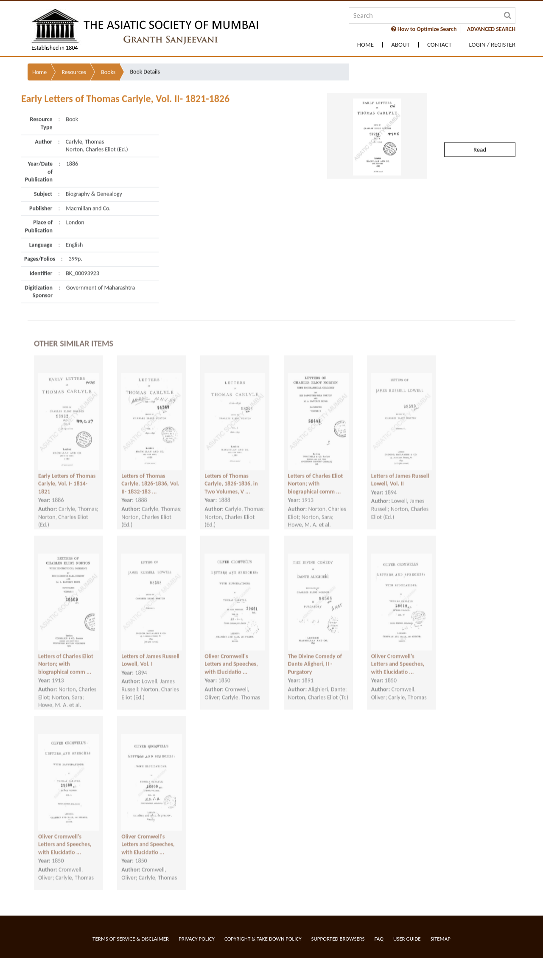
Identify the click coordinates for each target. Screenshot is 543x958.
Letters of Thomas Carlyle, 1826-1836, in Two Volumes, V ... (231, 473)
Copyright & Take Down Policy (263, 939)
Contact (439, 45)
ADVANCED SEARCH (491, 29)
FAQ (379, 939)
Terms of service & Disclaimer (130, 939)
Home (365, 45)
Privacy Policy (197, 939)
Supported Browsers (338, 939)
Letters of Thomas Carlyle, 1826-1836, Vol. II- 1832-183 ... (150, 473)
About (400, 45)
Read (479, 125)
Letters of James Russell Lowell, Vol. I (150, 649)
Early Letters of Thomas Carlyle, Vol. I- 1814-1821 (66, 473)
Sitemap (441, 939)
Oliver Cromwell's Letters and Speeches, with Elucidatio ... (231, 653)
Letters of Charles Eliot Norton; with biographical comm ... (315, 473)
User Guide (407, 939)
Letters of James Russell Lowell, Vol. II (400, 469)
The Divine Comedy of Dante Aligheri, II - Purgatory (315, 653)
